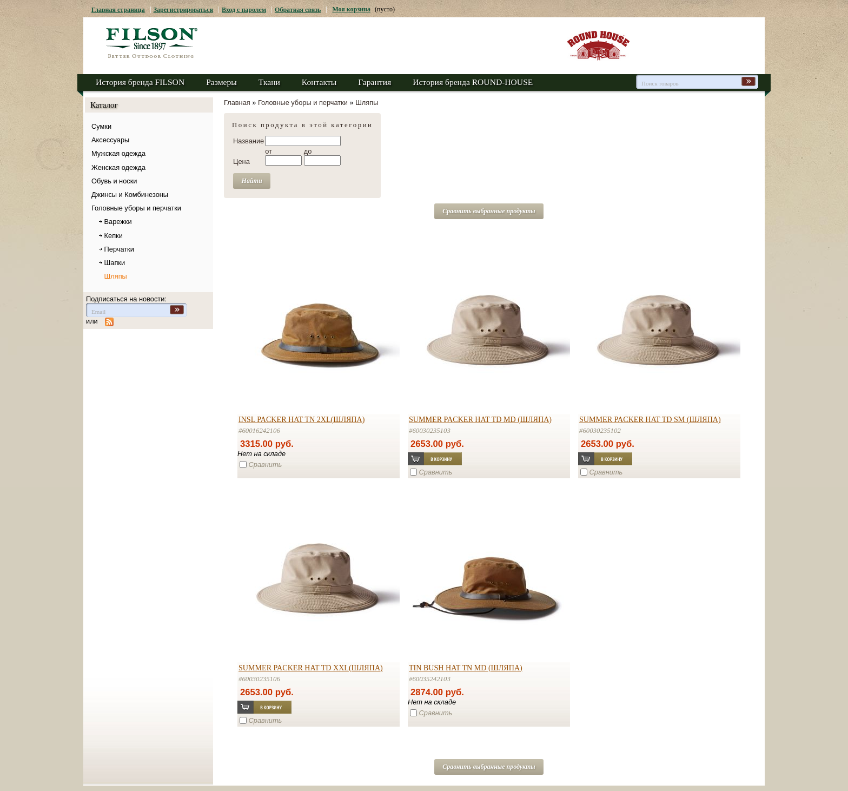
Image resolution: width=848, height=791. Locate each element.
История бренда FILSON (140, 82)
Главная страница (118, 10)
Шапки (114, 263)
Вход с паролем (244, 10)
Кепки (113, 236)
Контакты (319, 82)
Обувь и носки (114, 181)
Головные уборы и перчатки (136, 208)
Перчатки (119, 249)
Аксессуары (110, 140)
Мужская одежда (118, 153)
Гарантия (374, 82)
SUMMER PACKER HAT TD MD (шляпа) (480, 419)
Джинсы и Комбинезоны (129, 194)
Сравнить (265, 464)
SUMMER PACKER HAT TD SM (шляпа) (650, 419)
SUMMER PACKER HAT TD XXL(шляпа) (311, 667)
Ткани (269, 82)
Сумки (101, 126)
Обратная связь (298, 10)
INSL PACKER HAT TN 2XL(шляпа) (302, 419)
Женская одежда (118, 167)
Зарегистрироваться (183, 10)
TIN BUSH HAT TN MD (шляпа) (465, 667)
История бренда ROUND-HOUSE (473, 82)
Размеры (221, 82)
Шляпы (115, 276)
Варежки (118, 221)
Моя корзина (351, 9)
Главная (237, 102)
